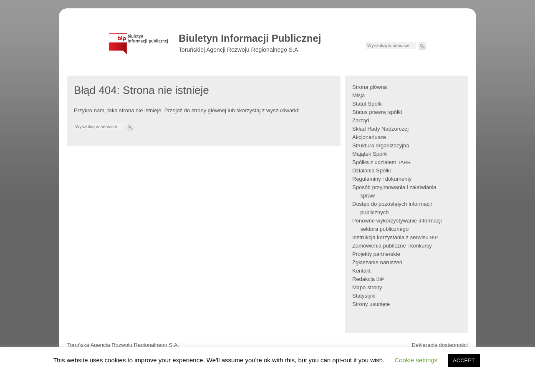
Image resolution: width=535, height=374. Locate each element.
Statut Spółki (367, 104)
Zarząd (360, 120)
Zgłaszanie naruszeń (377, 262)
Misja (358, 95)
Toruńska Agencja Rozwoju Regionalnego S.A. (123, 345)
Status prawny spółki (377, 112)
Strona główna (369, 87)
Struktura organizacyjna (380, 145)
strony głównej (209, 110)
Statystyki (364, 296)
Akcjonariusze (369, 137)
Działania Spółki (371, 170)
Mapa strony (367, 287)
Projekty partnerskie (376, 254)
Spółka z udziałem (381, 162)
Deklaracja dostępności (440, 345)
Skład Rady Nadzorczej (380, 129)
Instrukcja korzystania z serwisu (395, 237)
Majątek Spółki (370, 154)
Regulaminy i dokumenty (381, 179)
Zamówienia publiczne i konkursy (392, 246)
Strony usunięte (371, 304)
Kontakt (361, 271)
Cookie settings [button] (416, 360)
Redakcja (368, 279)
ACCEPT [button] (464, 360)
